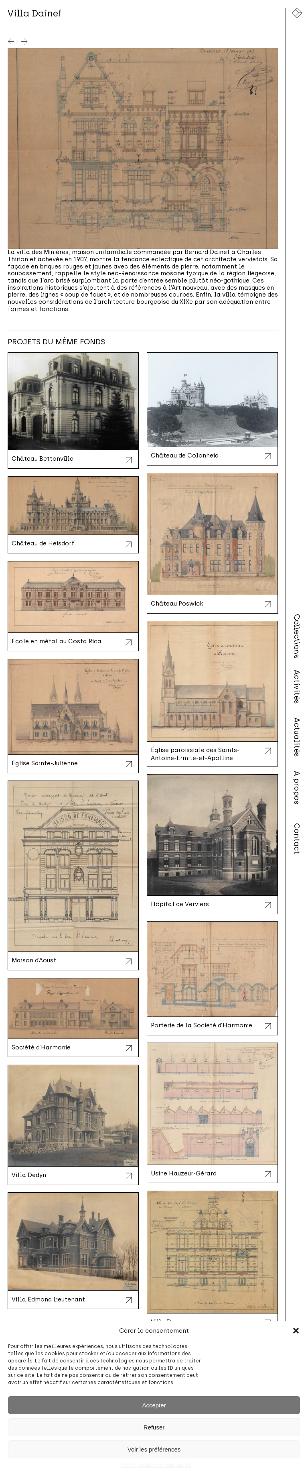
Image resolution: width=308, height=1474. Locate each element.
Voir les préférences (154, 1449)
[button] (296, 1331)
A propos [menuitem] (297, 788)
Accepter (154, 1405)
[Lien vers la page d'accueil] (297, 13)
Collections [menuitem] (297, 636)
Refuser (154, 1427)
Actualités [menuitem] (297, 737)
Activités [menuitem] (297, 687)
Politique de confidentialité (156, 1465)
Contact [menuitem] (297, 838)
